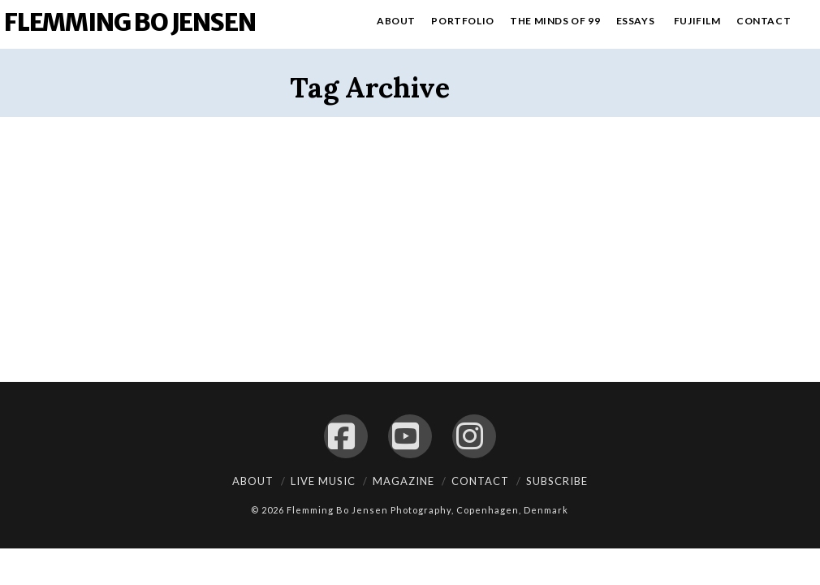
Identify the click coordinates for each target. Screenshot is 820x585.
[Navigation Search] (809, 24)
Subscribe (557, 481)
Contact (480, 481)
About (253, 481)
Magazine (403, 481)
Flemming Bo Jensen (129, 22)
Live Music (323, 481)
